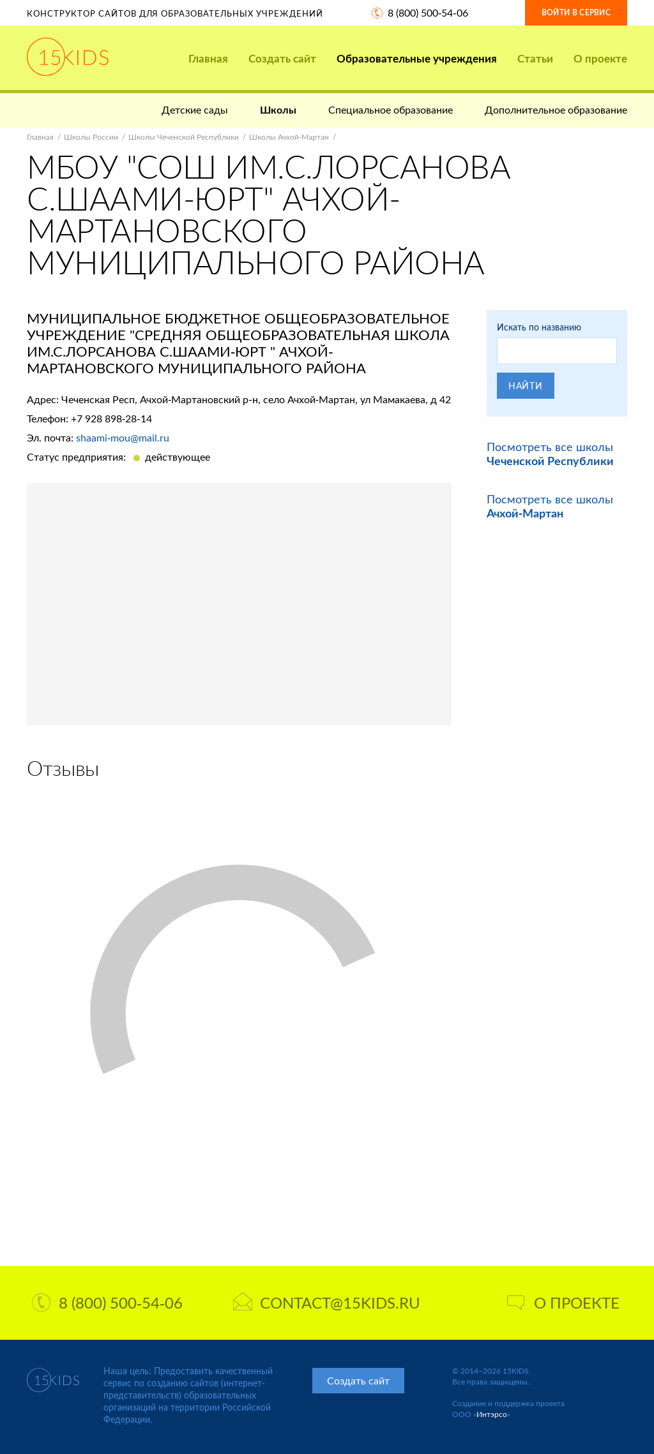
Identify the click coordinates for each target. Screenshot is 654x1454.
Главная (208, 58)
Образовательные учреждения (417, 58)
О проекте (600, 58)
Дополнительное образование (556, 109)
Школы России (91, 137)
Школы (278, 109)
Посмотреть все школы (550, 454)
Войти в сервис (576, 12)
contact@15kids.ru (326, 1302)
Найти (525, 385)
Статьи (535, 58)
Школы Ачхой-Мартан (289, 137)
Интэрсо (491, 1414)
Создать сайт (282, 58)
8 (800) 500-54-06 (428, 12)
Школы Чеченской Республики (183, 137)
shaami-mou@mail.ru (122, 437)
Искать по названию (539, 327)
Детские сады (195, 109)
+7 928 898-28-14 (111, 418)
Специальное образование (390, 109)
